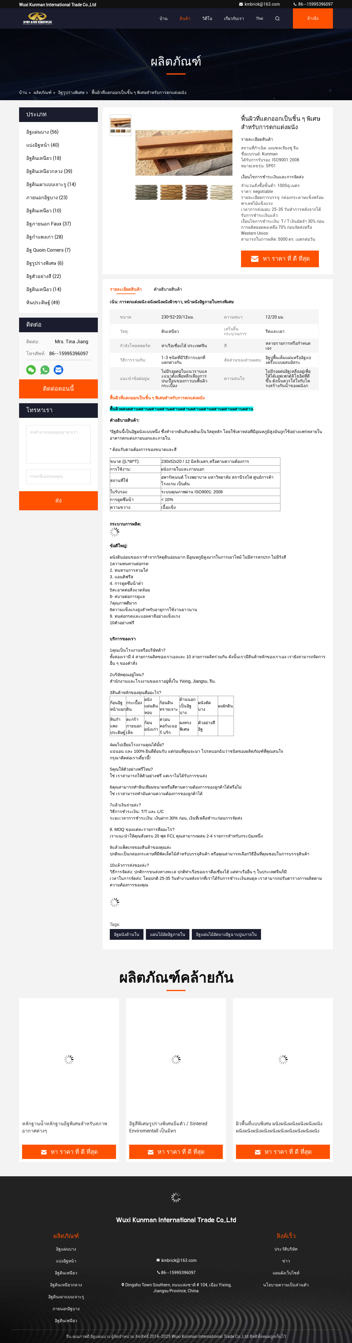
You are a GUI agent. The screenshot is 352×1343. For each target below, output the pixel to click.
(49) (43, 302)
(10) (43, 211)
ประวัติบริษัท (285, 1249)
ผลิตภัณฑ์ (43, 92)
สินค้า (185, 18)
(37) (48, 224)
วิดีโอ (207, 18)
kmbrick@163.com (260, 4)
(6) (44, 263)
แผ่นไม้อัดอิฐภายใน (167, 934)
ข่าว (286, 1261)
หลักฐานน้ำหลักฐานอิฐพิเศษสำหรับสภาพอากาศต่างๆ (64, 1127)
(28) (44, 237)
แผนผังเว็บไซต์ (286, 1273)
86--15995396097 (313, 4)
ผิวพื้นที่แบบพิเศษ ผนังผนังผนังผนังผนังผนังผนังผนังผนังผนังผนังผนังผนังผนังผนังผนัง (279, 1127)
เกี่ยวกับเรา (234, 18)
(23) (46, 197)
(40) (42, 145)
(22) (43, 276)
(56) (42, 132)
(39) (49, 171)
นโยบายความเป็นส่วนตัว (286, 1284)
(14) (51, 184)
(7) (48, 250)
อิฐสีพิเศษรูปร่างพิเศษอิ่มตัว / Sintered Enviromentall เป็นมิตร (168, 1127)
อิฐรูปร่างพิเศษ (71, 92)
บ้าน (164, 18)
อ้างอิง (313, 18)
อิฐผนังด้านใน (126, 934)
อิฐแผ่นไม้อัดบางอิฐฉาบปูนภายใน (226, 934)
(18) (43, 158)
